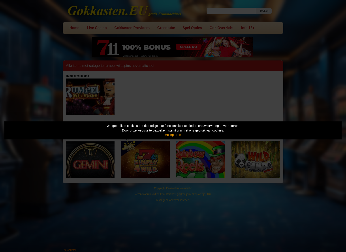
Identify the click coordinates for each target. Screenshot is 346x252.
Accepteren (173, 135)
